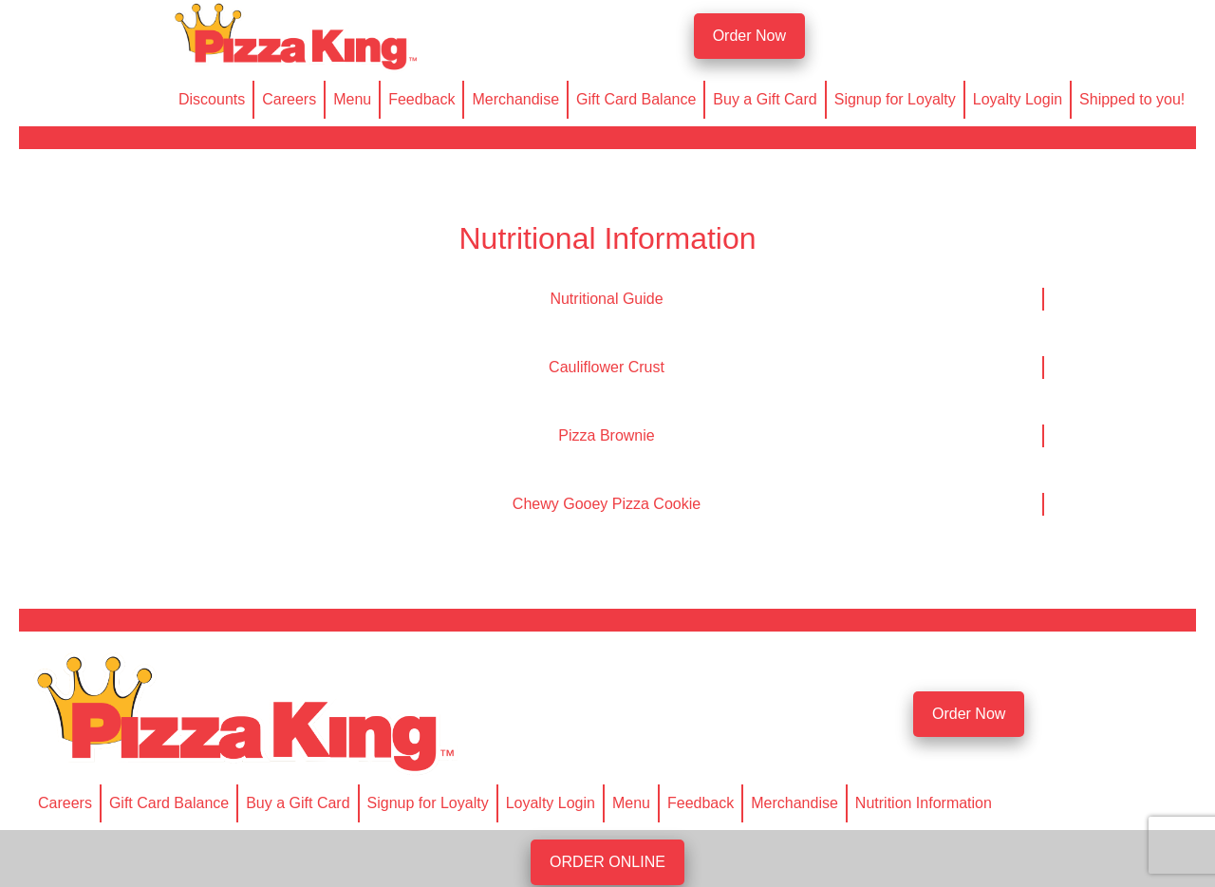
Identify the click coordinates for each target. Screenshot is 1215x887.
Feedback (421, 99)
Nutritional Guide (606, 299)
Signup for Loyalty (895, 99)
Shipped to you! (1132, 99)
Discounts (211, 99)
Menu (352, 99)
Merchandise (515, 99)
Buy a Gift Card (764, 99)
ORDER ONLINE (607, 862)
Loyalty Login (1017, 99)
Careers (289, 99)
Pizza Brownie (606, 435)
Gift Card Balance (636, 99)
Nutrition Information (923, 803)
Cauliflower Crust (606, 367)
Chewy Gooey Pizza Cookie (607, 504)
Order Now (749, 36)
